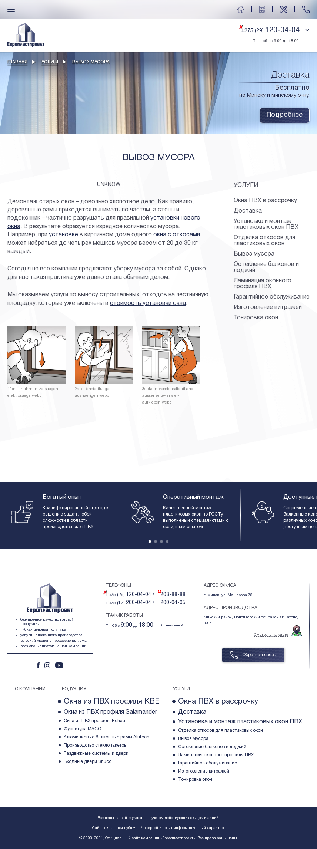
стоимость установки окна (148, 303)
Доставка (248, 211)
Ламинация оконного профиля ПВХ (262, 283)
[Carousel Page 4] (167, 541)
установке (63, 234)
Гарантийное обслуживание (272, 297)
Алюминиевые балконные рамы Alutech (106, 737)
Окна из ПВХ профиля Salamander (110, 712)
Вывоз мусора (254, 254)
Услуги (49, 62)
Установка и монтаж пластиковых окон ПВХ (266, 224)
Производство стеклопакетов (95, 745)
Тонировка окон (256, 317)
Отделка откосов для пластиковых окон (264, 240)
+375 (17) (130, 602)
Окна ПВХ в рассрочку (265, 200)
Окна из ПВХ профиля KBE (112, 701)
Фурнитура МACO (82, 729)
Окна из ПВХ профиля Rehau (94, 721)
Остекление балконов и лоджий (266, 267)
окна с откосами (176, 234)
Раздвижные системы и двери (96, 753)
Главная (17, 62)
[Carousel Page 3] (161, 541)
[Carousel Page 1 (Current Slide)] (149, 541)
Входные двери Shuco (87, 762)
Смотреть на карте (271, 634)
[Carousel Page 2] (155, 541)
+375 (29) (130, 594)
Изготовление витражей (268, 307)
